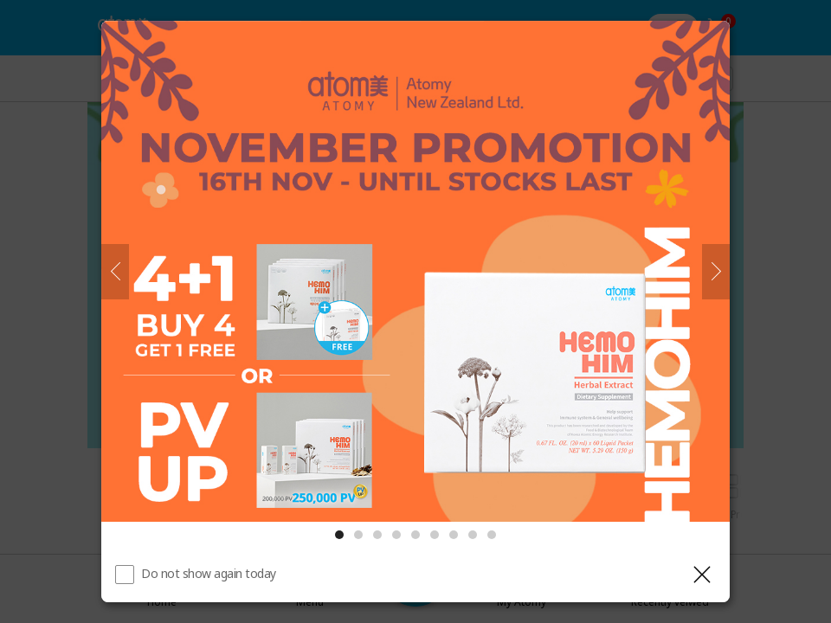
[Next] (716, 271)
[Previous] (115, 271)
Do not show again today (208, 573)
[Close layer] (702, 574)
